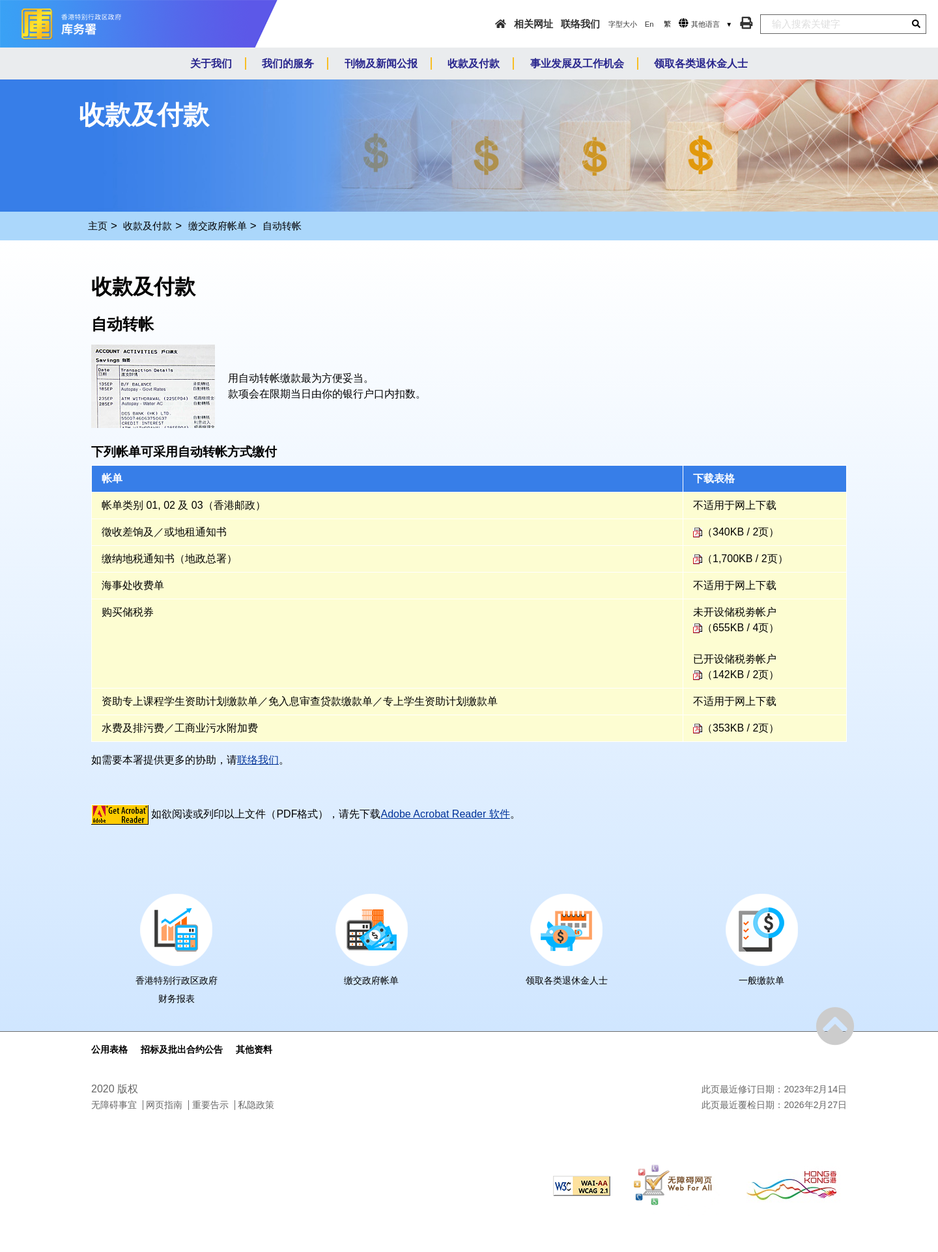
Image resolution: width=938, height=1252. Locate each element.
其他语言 (705, 24)
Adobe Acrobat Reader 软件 (444, 813)
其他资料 (254, 1049)
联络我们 (580, 23)
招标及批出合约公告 (182, 1049)
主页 (97, 225)
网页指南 (164, 1105)
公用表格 (109, 1049)
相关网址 (533, 23)
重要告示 (210, 1105)
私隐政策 (256, 1105)
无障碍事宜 (114, 1105)
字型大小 (622, 24)
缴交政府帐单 (217, 225)
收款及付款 (147, 225)
